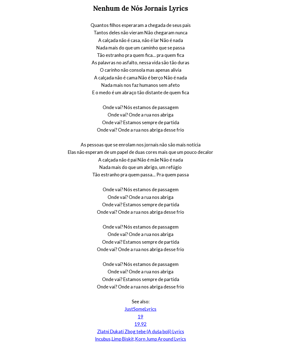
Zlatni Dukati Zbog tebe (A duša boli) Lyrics (140, 331)
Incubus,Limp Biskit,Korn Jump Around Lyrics (140, 339)
